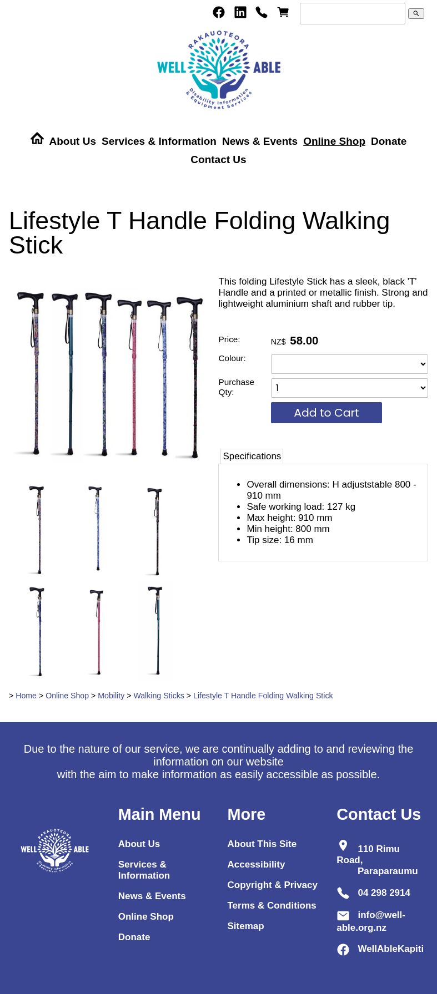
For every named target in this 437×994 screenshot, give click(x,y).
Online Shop (334, 141)
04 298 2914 (384, 893)
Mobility (111, 695)
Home (26, 695)
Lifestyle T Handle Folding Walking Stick (263, 695)
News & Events (260, 141)
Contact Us (218, 159)
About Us (72, 141)
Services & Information (159, 141)
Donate (388, 141)
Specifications (252, 456)
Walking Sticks (158, 695)
